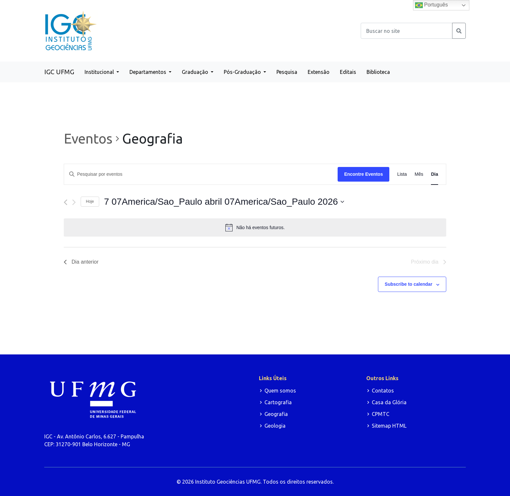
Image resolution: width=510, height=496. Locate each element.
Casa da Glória (389, 402)
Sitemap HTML (389, 425)
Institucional (100, 72)
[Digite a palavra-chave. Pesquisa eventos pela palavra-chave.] (201, 174)
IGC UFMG (59, 72)
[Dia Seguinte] (74, 202)
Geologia (275, 425)
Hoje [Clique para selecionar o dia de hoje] (90, 201)
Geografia (276, 414)
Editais (348, 72)
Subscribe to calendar (408, 284)
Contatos (383, 390)
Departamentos (148, 72)
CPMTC (380, 414)
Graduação (195, 72)
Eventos (88, 138)
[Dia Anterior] (65, 202)
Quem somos (280, 390)
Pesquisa (286, 72)
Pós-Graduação (243, 72)
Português (431, 5)
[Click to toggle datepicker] (224, 201)
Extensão (318, 72)
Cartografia (278, 402)
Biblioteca (378, 72)
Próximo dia (428, 262)
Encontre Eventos (363, 174)
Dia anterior (81, 262)
